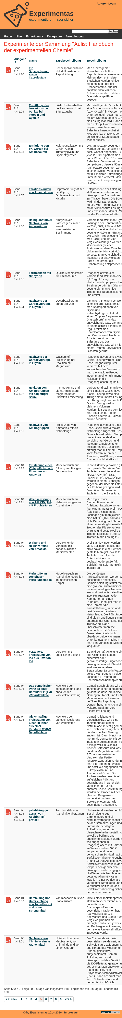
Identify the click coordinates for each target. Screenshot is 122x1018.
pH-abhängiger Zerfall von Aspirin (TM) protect (39, 815)
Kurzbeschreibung (68, 60)
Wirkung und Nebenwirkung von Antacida (38, 546)
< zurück (11, 999)
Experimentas (51, 13)
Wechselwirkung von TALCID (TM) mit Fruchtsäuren (40, 502)
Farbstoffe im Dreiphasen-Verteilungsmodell (41, 576)
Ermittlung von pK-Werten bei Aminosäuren (39, 148)
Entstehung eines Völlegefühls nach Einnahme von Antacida (41, 470)
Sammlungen (74, 36)
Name (33, 60)
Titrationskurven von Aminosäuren (41, 191)
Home (8, 36)
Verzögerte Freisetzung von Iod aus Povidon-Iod (40, 656)
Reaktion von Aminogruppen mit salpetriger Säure (39, 392)
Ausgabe (20, 59)
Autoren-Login (106, 3)
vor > (68, 999)
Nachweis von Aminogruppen (39, 426)
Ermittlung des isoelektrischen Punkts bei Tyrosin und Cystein (39, 111)
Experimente (34, 36)
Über (19, 36)
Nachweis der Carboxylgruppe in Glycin (40, 360)
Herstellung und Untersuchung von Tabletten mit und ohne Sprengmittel (40, 904)
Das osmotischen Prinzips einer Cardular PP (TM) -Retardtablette (40, 690)
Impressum (71, 1012)
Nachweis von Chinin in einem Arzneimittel (39, 941)
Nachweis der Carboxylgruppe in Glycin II (40, 304)
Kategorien (54, 36)
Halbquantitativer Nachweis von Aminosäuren (40, 223)
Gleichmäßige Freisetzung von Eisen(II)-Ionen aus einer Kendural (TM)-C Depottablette (40, 724)
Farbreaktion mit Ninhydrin (40, 274)
